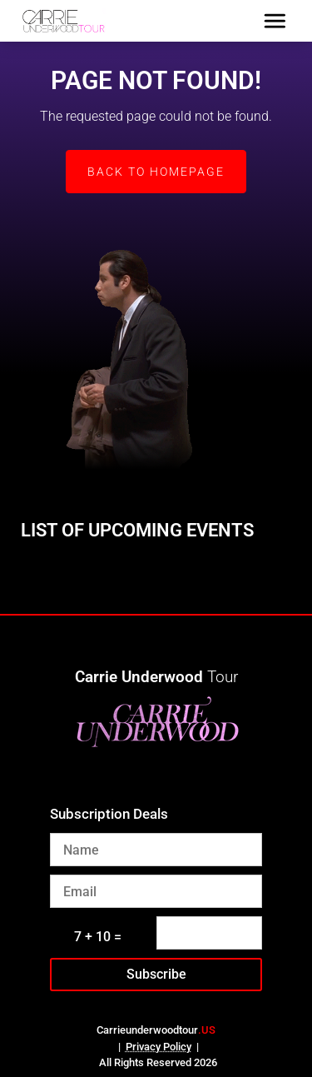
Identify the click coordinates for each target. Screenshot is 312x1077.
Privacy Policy (158, 1046)
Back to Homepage (156, 171)
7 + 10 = (97, 937)
